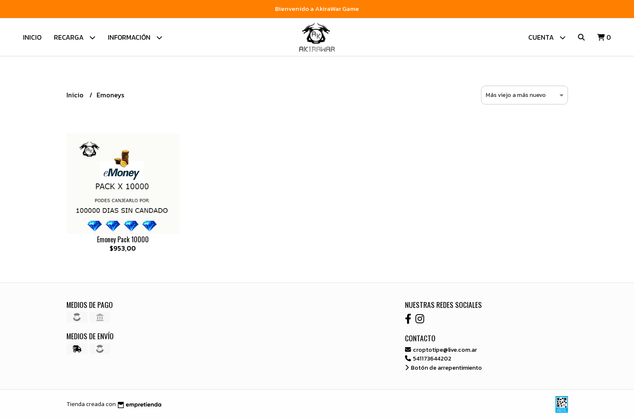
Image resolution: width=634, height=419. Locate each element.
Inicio (32, 37)
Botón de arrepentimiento (443, 367)
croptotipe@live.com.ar (441, 349)
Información (135, 37)
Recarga (74, 37)
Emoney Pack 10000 (123, 239)
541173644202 (428, 358)
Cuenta (546, 37)
